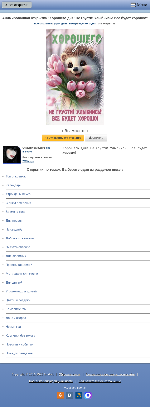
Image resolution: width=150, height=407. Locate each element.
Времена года (16, 212)
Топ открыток (16, 176)
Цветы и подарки (18, 300)
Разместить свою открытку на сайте (110, 374)
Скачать (96, 137)
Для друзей (14, 282)
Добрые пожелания (20, 238)
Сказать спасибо (18, 247)
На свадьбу (14, 229)
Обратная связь (69, 374)
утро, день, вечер (65, 23)
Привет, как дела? (19, 265)
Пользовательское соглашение (99, 381)
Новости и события (19, 344)
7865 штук (28, 161)
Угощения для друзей (21, 291)
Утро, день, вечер (18, 194)
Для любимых (16, 256)
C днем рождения (18, 203)
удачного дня (87, 23)
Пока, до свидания (19, 353)
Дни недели (14, 220)
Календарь (14, 185)
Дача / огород (16, 318)
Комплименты (16, 309)
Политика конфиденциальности (51, 381)
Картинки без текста (20, 335)
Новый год (13, 327)
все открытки (16, 5)
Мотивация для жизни (22, 273)
